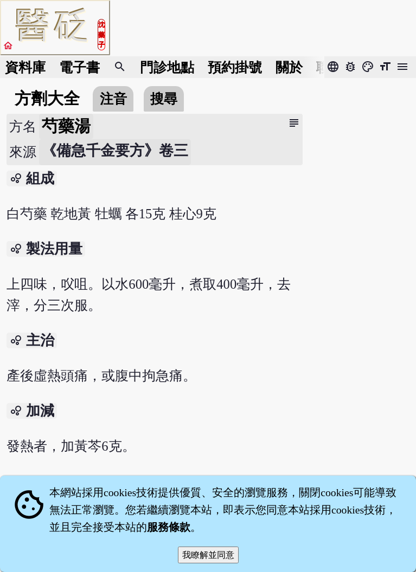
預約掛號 (235, 67)
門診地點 (167, 67)
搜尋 (163, 99)
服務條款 (168, 527)
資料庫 (25, 67)
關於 (289, 67)
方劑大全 (47, 98)
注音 (113, 99)
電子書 (79, 67)
